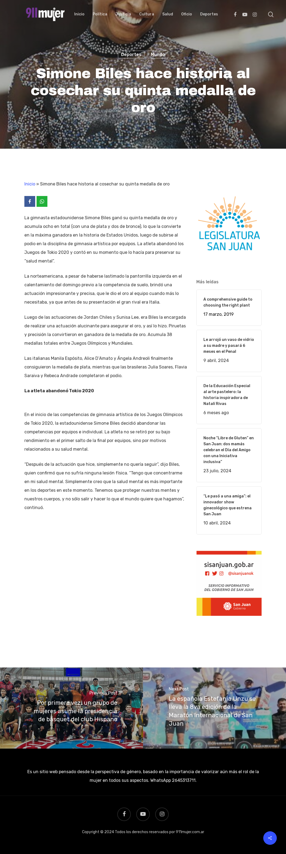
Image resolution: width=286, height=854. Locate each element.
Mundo (158, 54)
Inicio (29, 184)
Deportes (131, 54)
